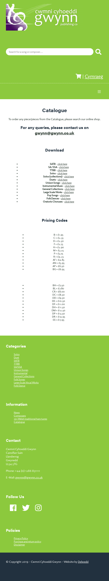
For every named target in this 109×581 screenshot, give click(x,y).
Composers (20, 415)
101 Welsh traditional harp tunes (30, 418)
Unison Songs (21, 369)
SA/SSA (18, 366)
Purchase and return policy (27, 541)
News (17, 412)
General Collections (24, 376)
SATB (17, 360)
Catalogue (19, 421)
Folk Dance (19, 385)
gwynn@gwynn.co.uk (54, 133)
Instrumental (20, 373)
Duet (16, 357)
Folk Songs (19, 379)
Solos (17, 354)
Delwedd (83, 561)
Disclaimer (19, 544)
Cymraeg (94, 76)
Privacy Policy (21, 538)
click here (62, 163)
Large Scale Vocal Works (26, 382)
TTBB (17, 363)
